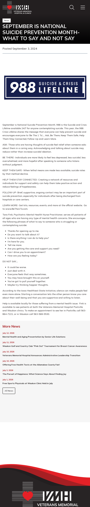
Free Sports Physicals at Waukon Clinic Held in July (28, 383)
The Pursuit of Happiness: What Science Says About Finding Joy (34, 374)
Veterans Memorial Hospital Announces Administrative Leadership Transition (41, 355)
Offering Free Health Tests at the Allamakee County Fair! (31, 364)
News (6, 20)
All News (9, 390)
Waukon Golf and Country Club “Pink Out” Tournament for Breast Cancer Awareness (45, 346)
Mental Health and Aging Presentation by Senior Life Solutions (34, 336)
